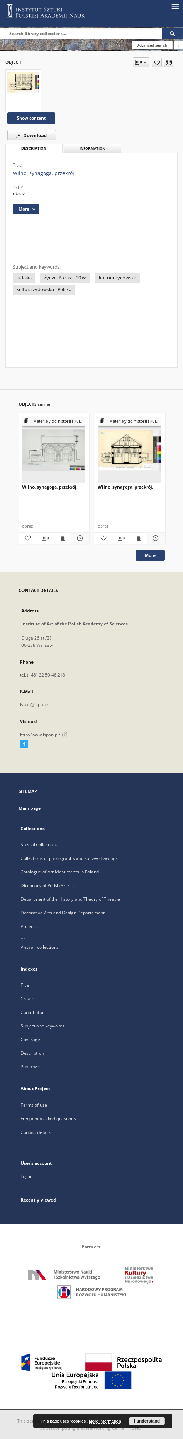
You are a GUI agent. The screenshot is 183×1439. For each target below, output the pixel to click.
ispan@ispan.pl (35, 705)
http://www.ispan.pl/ (44, 735)
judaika (24, 278)
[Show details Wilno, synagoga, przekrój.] (79, 538)
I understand (147, 1421)
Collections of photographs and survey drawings (69, 858)
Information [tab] (92, 148)
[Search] (172, 33)
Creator (28, 999)
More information (105, 1421)
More (150, 555)
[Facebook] (24, 744)
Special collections (39, 845)
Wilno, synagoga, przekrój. (49, 487)
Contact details (36, 1132)
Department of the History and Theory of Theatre (70, 899)
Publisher (30, 1067)
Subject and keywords (43, 1026)
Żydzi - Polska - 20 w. (65, 278)
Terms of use (34, 1105)
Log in (27, 1176)
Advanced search (152, 45)
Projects (29, 926)
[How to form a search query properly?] (178, 45)
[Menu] (174, 5)
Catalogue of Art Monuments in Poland (60, 872)
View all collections (40, 947)
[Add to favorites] (157, 62)
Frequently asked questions (48, 1119)
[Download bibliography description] (45, 538)
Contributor (32, 1012)
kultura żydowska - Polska (43, 290)
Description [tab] (33, 148)
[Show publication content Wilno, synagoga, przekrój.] (62, 538)
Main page (30, 808)
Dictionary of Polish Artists (47, 885)
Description (32, 1053)
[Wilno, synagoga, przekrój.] (23, 82)
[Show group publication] (53, 421)
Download (30, 135)
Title (25, 985)
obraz (19, 194)
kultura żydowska (117, 278)
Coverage (30, 1039)
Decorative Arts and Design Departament (63, 913)
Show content (31, 118)
